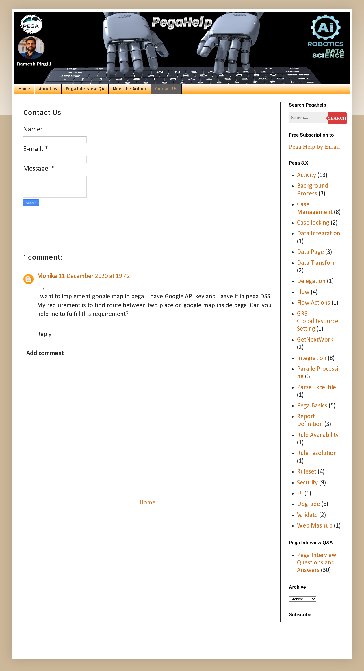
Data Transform (317, 263)
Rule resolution (317, 453)
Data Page (310, 252)
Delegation (311, 281)
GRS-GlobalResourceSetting (317, 322)
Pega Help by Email (314, 146)
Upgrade (308, 504)
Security (307, 483)
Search (337, 118)
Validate (307, 515)
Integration (311, 358)
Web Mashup (315, 526)
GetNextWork (315, 340)
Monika (47, 276)
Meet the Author (129, 88)
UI (300, 493)
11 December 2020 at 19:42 (94, 276)
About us (48, 88)
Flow (303, 292)
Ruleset (306, 472)
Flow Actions (313, 303)
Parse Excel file (316, 387)
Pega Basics (312, 405)
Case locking (313, 223)
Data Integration (318, 233)
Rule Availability (318, 435)
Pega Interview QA (85, 88)
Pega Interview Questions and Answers (316, 563)
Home (24, 88)
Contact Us (166, 88)
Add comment (45, 353)
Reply (44, 334)
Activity (306, 175)
